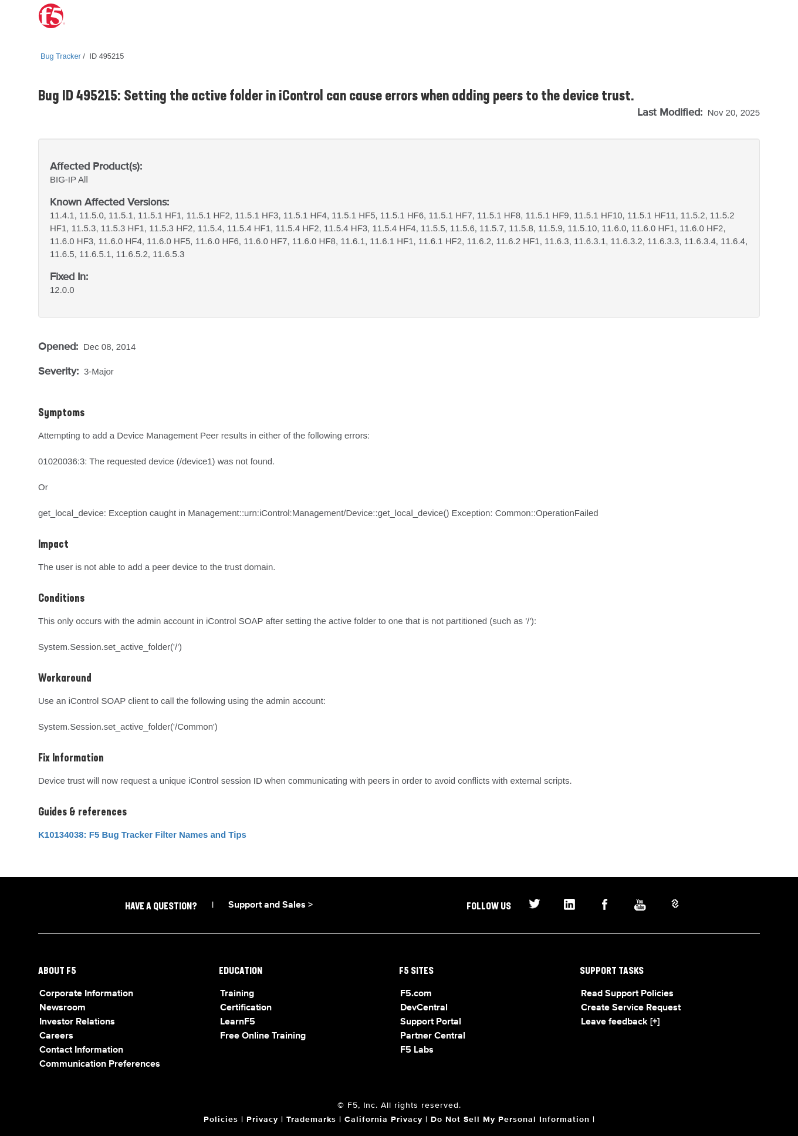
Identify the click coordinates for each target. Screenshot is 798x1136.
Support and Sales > (270, 905)
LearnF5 (237, 1022)
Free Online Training (263, 1036)
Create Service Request (631, 1008)
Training (237, 994)
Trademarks (311, 1119)
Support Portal (430, 1022)
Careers (56, 1036)
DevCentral (424, 1008)
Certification (246, 1008)
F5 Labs (417, 1050)
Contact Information (81, 1050)
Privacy (262, 1119)
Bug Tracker (60, 56)
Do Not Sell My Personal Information (510, 1119)
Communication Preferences (99, 1064)
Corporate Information (86, 994)
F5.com (416, 994)
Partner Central (432, 1036)
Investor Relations (77, 1022)
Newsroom (62, 1008)
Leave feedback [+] (620, 1022)
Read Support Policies (627, 994)
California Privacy (383, 1119)
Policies (221, 1119)
